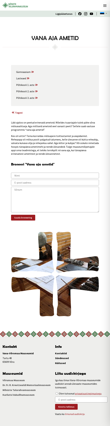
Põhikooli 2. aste (25, 91)
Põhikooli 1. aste (25, 84)
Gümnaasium (23, 72)
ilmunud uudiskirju (75, 414)
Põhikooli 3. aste (25, 97)
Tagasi (19, 112)
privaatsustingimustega (88, 393)
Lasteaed (21, 78)
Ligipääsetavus (64, 13)
